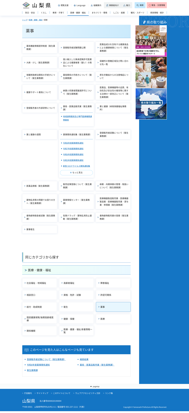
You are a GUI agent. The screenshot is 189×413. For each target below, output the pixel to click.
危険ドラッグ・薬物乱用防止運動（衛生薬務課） (77, 217)
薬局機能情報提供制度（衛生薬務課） (41, 47)
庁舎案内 (28, 394)
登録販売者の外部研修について (41, 108)
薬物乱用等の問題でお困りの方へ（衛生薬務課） (41, 201)
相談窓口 (31, 296)
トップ (24, 20)
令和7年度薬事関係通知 (73, 148)
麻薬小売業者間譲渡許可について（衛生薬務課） (77, 92)
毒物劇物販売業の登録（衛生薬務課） (114, 217)
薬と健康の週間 (34, 134)
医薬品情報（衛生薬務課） (40, 185)
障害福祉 (104, 284)
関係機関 (31, 332)
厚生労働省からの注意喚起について (114, 76)
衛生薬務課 (32, 371)
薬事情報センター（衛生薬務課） (77, 201)
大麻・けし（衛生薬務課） (41, 62)
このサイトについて (61, 394)
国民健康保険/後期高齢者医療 (40, 320)
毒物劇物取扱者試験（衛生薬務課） (41, 217)
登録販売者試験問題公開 (75, 47)
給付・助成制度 (34, 308)
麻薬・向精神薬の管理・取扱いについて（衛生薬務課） (114, 185)
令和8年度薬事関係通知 (73, 142)
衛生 (66, 308)
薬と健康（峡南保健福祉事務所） (114, 108)
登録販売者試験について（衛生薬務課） (114, 134)
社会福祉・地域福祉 (36, 284)
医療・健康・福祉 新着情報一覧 (78, 332)
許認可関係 (105, 296)
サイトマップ (42, 394)
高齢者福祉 (69, 284)
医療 (102, 320)
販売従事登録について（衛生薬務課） (77, 185)
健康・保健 (69, 320)
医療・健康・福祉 (35, 20)
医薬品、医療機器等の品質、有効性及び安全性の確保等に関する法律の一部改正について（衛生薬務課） (114, 92)
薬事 (102, 308)
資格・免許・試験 (72, 296)
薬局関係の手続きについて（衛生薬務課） (76, 76)
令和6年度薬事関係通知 (73, 154)
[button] (63, 5)
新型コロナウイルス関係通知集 (76, 165)
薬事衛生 (31, 230)
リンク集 (109, 394)
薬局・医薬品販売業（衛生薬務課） (77, 108)
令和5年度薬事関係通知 (73, 160)
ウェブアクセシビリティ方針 (87, 394)
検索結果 (84, 360)
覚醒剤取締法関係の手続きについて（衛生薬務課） (41, 76)
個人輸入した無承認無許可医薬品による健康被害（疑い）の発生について (77, 62)
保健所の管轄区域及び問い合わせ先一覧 (114, 62)
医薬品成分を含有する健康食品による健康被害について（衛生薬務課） (114, 47)
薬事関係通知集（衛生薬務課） (76, 134)
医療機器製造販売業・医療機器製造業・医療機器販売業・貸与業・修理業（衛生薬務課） (114, 201)
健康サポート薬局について (40, 92)
